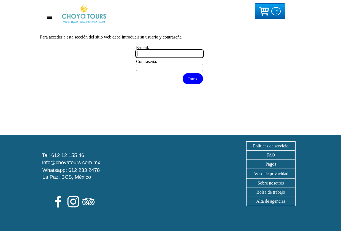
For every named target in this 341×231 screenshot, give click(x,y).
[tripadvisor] (88, 201)
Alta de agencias (270, 201)
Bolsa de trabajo (270, 192)
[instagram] (73, 201)
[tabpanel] (270, 173)
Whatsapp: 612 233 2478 (71, 170)
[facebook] (58, 201)
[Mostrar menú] (49, 17)
